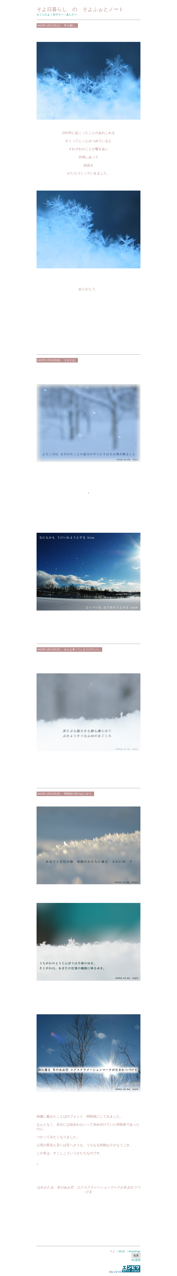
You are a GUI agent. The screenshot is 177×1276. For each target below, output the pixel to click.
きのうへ (58, 14)
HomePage (134, 1251)
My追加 (135, 1259)
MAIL (121, 1251)
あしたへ (71, 14)
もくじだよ (43, 14)
